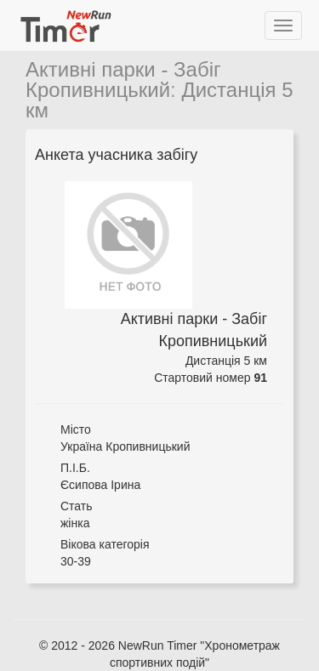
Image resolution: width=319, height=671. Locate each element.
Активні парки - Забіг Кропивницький (123, 79)
